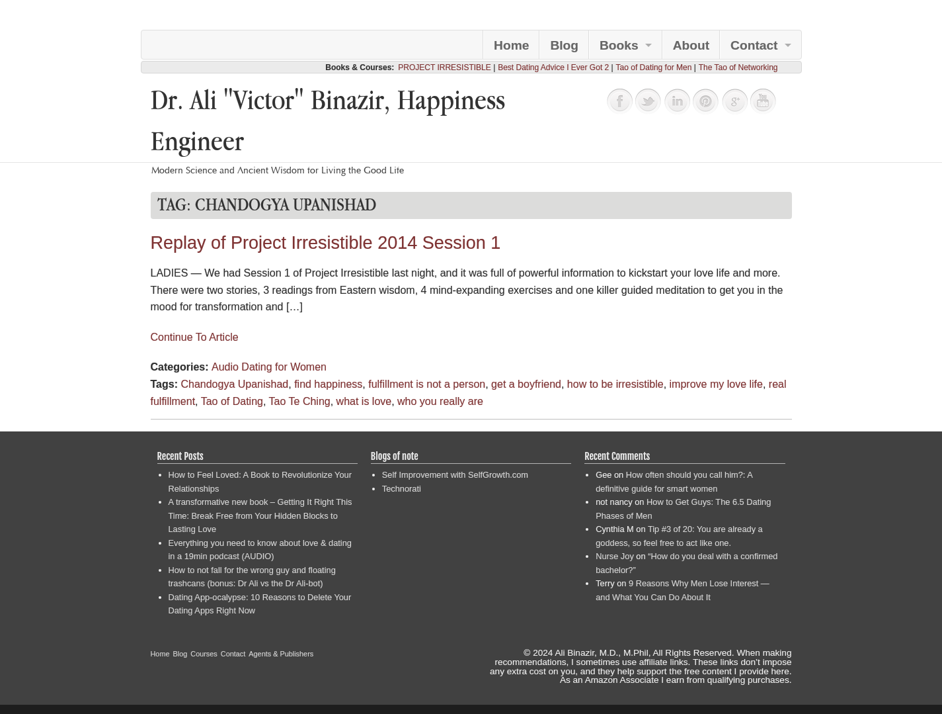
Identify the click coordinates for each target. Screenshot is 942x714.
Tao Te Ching (300, 401)
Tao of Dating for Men (654, 67)
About (691, 45)
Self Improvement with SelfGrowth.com (455, 475)
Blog (564, 45)
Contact (753, 45)
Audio (225, 367)
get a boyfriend (526, 384)
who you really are (440, 401)
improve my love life (716, 384)
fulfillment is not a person (426, 384)
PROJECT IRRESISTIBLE (444, 67)
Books (619, 45)
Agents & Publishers (281, 654)
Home (511, 45)
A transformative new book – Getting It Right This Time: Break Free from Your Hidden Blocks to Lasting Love (260, 515)
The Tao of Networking (738, 67)
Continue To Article (195, 337)
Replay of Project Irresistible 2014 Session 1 (326, 243)
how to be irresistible (615, 384)
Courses (203, 654)
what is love (364, 401)
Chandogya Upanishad (234, 384)
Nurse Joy (615, 556)
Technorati (401, 489)
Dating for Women (284, 367)
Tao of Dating (232, 401)
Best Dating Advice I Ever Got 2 (553, 67)
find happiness (328, 384)
